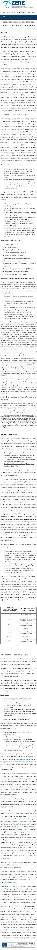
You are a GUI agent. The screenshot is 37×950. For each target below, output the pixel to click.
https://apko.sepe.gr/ (21, 759)
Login (32, 12)
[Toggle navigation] (4, 17)
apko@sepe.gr (9, 12)
